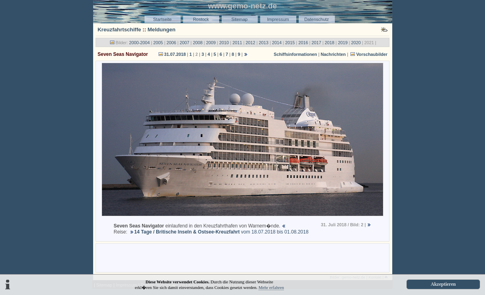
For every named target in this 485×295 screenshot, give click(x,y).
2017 (316, 42)
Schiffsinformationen (295, 54)
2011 (237, 42)
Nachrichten (333, 54)
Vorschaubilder (371, 54)
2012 (250, 42)
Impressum (278, 19)
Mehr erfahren (271, 287)
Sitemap (239, 19)
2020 (356, 42)
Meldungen (162, 30)
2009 (211, 42)
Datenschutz (316, 19)
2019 (343, 42)
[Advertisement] (242, 257)
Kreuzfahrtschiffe (119, 30)
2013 (264, 42)
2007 (185, 42)
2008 (197, 42)
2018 (329, 42)
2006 (171, 42)
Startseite (162, 19)
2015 (290, 42)
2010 (224, 42)
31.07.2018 (175, 54)
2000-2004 (139, 42)
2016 (303, 42)
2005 (158, 42)
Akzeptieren (443, 284)
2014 (276, 42)
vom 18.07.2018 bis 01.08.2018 (221, 232)
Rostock (201, 19)
